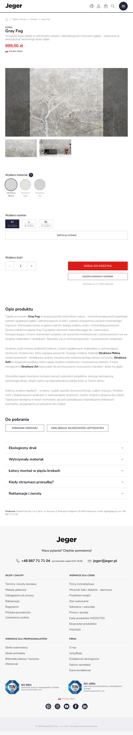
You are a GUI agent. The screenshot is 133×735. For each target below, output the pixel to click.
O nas (72, 647)
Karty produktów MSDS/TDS (87, 618)
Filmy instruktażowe (81, 584)
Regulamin (12, 607)
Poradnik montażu (24, 428)
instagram (57, 706)
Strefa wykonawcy (16, 647)
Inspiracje (75, 629)
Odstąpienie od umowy (19, 595)
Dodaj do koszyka (98, 266)
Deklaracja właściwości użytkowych (77, 428)
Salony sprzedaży (80, 665)
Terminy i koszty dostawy (20, 584)
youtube (66, 706)
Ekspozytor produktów (83, 624)
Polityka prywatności (18, 612)
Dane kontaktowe (80, 670)
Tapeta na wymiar (66, 235)
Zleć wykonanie (78, 601)
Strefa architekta (15, 653)
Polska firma (68, 699)
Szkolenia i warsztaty (82, 607)
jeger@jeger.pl (105, 560)
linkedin (85, 706)
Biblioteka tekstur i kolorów (22, 659)
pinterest (48, 706)
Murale (33, 19)
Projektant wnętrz (80, 595)
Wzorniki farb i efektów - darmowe (90, 590)
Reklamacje (12, 601)
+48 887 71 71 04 (52, 560)
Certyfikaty (75, 653)
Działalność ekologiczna (84, 659)
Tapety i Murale (19, 19)
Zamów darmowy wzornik (97, 276)
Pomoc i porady (78, 612)
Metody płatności (15, 590)
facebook (76, 706)
